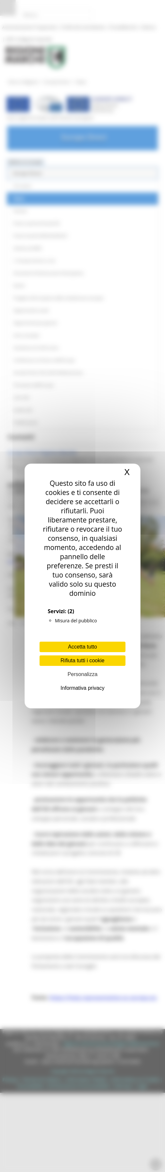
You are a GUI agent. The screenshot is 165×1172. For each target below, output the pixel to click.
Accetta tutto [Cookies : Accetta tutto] (82, 647)
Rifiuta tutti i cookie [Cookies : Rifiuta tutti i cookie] (82, 660)
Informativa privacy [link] (82, 688)
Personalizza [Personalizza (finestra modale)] (83, 674)
